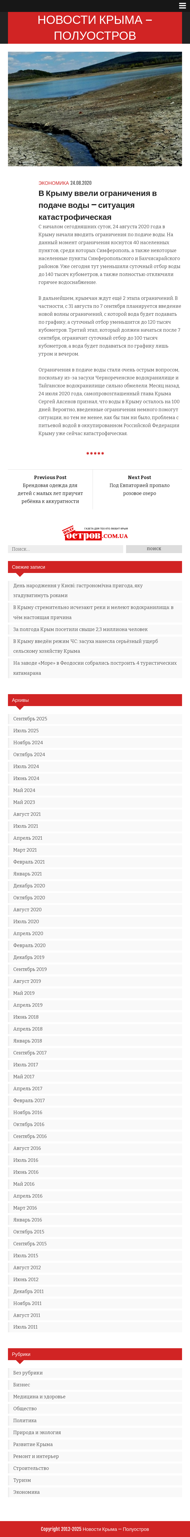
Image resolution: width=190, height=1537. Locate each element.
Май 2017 (23, 1077)
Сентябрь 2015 (30, 1244)
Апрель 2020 (28, 933)
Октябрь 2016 (28, 1124)
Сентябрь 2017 (30, 1053)
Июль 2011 (25, 1327)
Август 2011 (26, 1315)
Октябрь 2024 (29, 754)
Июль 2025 (26, 731)
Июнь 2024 (26, 778)
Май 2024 (24, 790)
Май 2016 (23, 1184)
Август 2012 (27, 1268)
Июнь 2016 (25, 1172)
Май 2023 (24, 802)
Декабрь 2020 (29, 886)
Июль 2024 (26, 766)
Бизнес (21, 1385)
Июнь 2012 (25, 1279)
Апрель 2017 (27, 1089)
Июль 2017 (25, 1065)
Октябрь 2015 (28, 1232)
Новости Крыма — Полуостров (94, 27)
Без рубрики (28, 1373)
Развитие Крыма (33, 1444)
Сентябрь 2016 (30, 1136)
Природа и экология (37, 1432)
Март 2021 (25, 850)
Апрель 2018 (28, 1029)
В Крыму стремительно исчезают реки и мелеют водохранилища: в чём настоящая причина (93, 612)
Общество (25, 1409)
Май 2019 (24, 993)
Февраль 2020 (29, 945)
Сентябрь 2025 (30, 719)
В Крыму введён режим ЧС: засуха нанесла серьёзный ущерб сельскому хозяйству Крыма (85, 646)
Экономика (53, 183)
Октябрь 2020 (29, 898)
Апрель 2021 (27, 838)
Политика (25, 1421)
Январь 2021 (27, 874)
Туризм (22, 1480)
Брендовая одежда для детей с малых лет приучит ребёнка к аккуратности (50, 489)
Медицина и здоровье (39, 1397)
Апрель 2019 (28, 1005)
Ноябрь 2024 (28, 743)
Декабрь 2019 (29, 957)
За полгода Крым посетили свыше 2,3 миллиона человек (80, 629)
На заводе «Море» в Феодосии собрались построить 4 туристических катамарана (95, 668)
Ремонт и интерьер (36, 1456)
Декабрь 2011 (28, 1291)
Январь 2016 (27, 1220)
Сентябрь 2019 (30, 969)
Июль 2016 (25, 1160)
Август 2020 (27, 910)
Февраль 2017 (29, 1101)
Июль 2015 (25, 1256)
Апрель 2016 (27, 1196)
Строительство (31, 1468)
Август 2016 (27, 1148)
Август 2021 (27, 814)
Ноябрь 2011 (27, 1303)
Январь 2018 (27, 1041)
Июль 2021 (25, 826)
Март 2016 (25, 1208)
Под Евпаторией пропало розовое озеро (140, 485)
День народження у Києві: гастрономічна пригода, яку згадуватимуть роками (78, 590)
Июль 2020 (26, 922)
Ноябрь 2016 (27, 1112)
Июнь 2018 (26, 1017)
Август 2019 (27, 981)
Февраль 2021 (29, 862)
